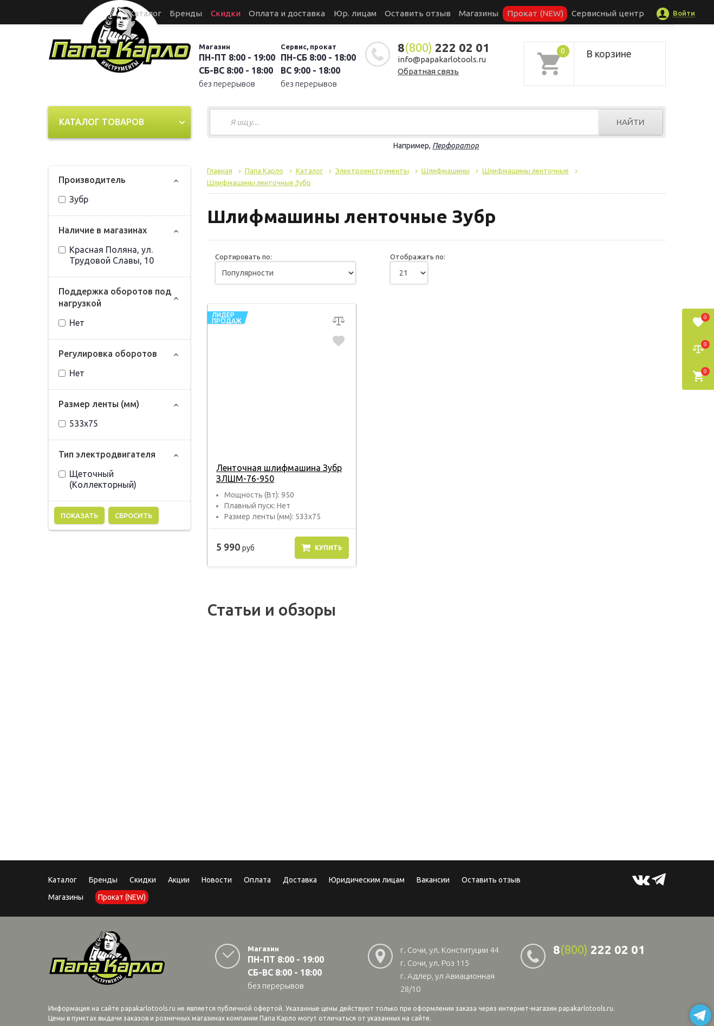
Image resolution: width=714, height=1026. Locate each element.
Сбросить (133, 515)
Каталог (186, 12)
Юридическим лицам (367, 879)
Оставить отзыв (413, 12)
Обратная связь (428, 71)
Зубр (73, 199)
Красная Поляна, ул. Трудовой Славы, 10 (106, 255)
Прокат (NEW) (510, 12)
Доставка (300, 879)
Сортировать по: (243, 256)
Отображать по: (417, 256)
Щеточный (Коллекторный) (98, 479)
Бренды (219, 12)
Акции (179, 879)
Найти (630, 122)
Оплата (257, 879)
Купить (321, 547)
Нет (72, 323)
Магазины (65, 897)
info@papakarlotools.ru (442, 59)
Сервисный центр (570, 12)
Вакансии (433, 879)
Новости (217, 879)
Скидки (142, 879)
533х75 (78, 423)
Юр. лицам (360, 12)
